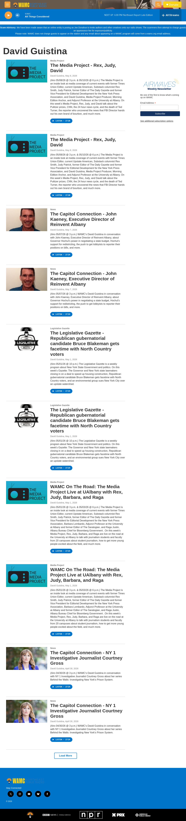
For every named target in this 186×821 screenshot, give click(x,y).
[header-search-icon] (158, 5)
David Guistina (57, 76)
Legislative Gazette (60, 328)
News (53, 209)
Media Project (57, 61)
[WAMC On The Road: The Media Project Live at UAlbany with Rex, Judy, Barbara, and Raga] (26, 492)
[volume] (17, 15)
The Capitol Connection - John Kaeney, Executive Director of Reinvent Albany (83, 219)
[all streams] (170, 15)
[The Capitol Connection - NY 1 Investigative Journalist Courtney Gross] (26, 658)
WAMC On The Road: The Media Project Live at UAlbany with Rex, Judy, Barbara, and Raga (86, 492)
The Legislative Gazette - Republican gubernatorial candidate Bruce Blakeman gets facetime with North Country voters (84, 343)
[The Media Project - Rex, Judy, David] (26, 71)
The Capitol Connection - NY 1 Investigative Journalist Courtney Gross (86, 658)
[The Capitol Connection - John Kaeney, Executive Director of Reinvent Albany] (26, 219)
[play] (8, 15)
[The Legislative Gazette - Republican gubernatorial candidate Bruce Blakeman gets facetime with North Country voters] (26, 338)
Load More (65, 755)
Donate (173, 4)
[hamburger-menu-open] (7, 5)
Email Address (148, 103)
